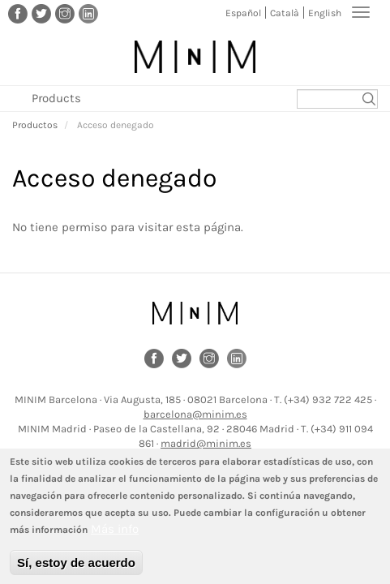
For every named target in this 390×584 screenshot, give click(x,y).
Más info (115, 538)
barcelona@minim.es (195, 414)
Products (56, 98)
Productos (35, 125)
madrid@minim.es (206, 443)
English (324, 13)
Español (243, 13)
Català (284, 13)
